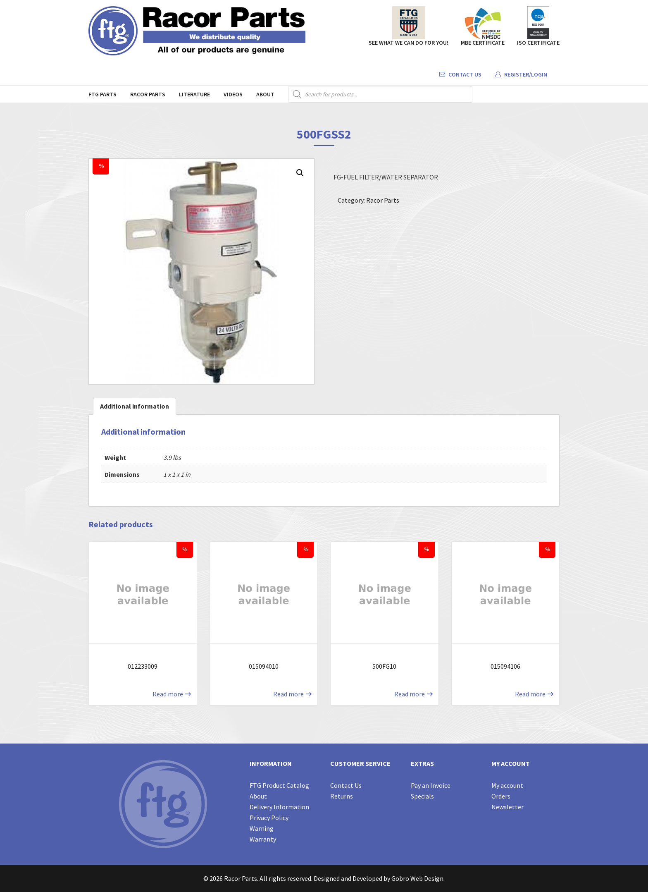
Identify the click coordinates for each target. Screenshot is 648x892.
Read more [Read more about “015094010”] (288, 694)
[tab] (134, 406)
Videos (233, 94)
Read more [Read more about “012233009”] (167, 694)
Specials (422, 796)
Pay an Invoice (430, 785)
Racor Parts (147, 94)
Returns (341, 796)
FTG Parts (102, 94)
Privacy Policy (269, 817)
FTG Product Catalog (279, 785)
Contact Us (460, 74)
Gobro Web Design (417, 878)
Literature (194, 94)
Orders (500, 796)
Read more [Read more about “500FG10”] (409, 694)
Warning (262, 828)
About (265, 94)
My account (507, 785)
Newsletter (507, 807)
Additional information (134, 406)
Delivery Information (279, 807)
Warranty (263, 839)
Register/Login (521, 74)
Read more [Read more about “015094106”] (530, 694)
